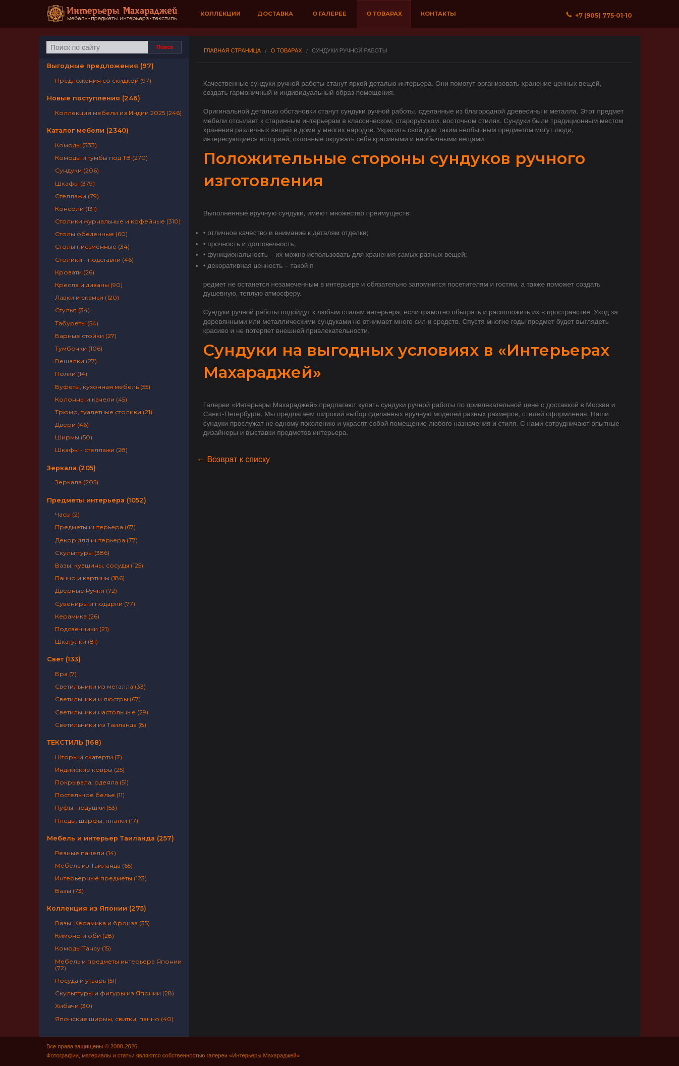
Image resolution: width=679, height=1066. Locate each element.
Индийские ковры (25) (90, 769)
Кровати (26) (74, 272)
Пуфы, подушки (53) (86, 807)
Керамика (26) (77, 616)
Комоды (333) (76, 145)
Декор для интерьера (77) (96, 540)
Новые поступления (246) (93, 98)
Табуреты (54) (76, 323)
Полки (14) (71, 373)
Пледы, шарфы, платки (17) (96, 820)
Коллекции (220, 13)
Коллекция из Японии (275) (96, 908)
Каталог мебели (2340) (88, 130)
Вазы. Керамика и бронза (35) (102, 923)
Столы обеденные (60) (91, 234)
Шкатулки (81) (76, 641)
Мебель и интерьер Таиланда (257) (110, 838)
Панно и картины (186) (90, 578)
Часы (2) (67, 514)
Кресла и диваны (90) (89, 285)
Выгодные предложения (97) (100, 66)
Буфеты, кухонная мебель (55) (102, 386)
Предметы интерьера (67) (95, 527)
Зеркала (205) (71, 468)
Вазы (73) (69, 890)
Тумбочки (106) (78, 348)
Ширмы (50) (73, 437)
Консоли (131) (76, 208)
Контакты (438, 13)
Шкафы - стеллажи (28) (91, 450)
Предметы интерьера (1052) (96, 500)
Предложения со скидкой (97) (103, 80)
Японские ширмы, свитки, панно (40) (114, 1019)
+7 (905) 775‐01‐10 (599, 15)
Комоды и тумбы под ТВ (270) (101, 157)
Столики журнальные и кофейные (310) (118, 221)
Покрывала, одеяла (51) (92, 782)
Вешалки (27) (76, 361)
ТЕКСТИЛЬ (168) (74, 742)
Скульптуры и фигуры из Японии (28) (114, 993)
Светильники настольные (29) (101, 712)
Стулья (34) (72, 310)
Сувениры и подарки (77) (95, 603)
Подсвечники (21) (82, 629)
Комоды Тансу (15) (83, 948)
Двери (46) (72, 424)
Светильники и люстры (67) (98, 699)
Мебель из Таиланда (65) (94, 865)
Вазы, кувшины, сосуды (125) (99, 565)
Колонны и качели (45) (91, 399)
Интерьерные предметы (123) (101, 878)
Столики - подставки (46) (94, 259)
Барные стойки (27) (86, 336)
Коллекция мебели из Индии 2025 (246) (118, 113)
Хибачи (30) (73, 1005)
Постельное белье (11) (90, 795)
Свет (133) (64, 659)
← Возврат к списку (233, 459)
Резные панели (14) (85, 853)
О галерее (329, 13)
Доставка (275, 13)
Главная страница (232, 50)
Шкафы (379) (75, 183)
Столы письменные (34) (92, 246)
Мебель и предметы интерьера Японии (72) (118, 965)
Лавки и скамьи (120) (87, 297)
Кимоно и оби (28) (84, 935)
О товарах (384, 13)
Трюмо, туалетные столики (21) (103, 412)
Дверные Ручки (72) (86, 590)
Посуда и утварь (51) (86, 980)
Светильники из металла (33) (100, 686)
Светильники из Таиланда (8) (100, 724)
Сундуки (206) (77, 170)
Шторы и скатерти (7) (88, 757)
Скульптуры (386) (82, 552)
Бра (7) (66, 674)
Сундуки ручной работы (349, 50)
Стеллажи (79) (77, 196)
